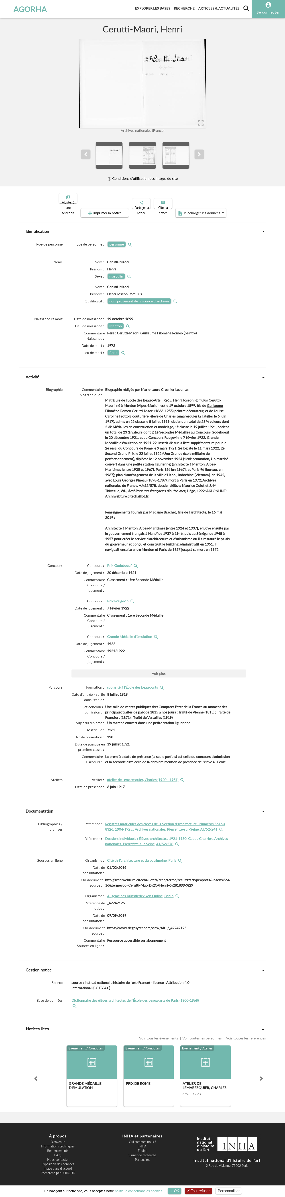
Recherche (185, 7)
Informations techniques (58, 1142)
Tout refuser (198, 1191)
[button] (85, 154)
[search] (246, 8)
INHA (142, 1142)
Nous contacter (58, 1156)
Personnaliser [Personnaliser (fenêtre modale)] (229, 1191)
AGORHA (25, 8)
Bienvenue (58, 1138)
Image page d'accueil (58, 1165)
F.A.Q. (58, 1151)
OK (174, 1191)
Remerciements (57, 1147)
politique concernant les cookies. (139, 1191)
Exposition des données (58, 1160)
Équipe (142, 1147)
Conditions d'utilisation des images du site (142, 178)
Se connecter (268, 12)
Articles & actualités (219, 7)
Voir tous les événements (159, 1034)
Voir (159, 669)
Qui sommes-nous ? (142, 1138)
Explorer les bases (153, 7)
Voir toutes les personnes (202, 1034)
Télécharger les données (192, 209)
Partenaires (142, 1156)
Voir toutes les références (245, 1034)
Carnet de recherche (142, 1151)
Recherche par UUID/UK (58, 1169)
